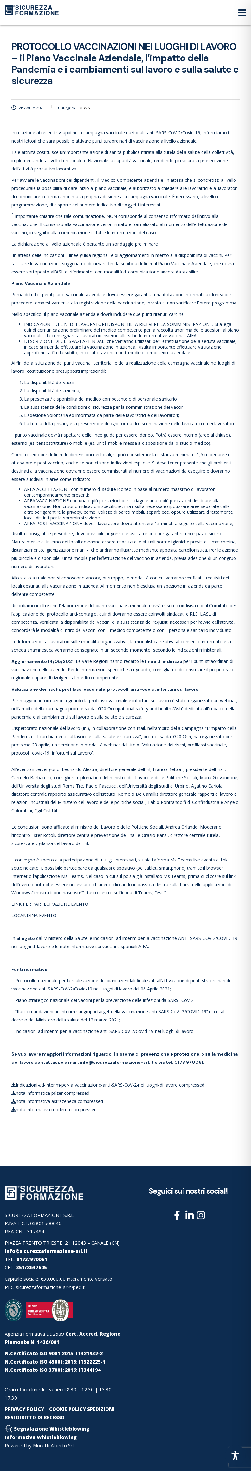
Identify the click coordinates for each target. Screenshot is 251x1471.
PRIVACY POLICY (24, 1409)
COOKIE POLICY (67, 1409)
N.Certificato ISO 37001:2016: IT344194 (53, 1370)
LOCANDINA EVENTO (33, 915)
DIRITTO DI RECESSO (40, 1417)
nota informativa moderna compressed (54, 1109)
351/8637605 (31, 1267)
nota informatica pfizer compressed (50, 1093)
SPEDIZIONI (100, 1409)
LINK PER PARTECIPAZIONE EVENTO (49, 904)
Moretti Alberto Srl (53, 1445)
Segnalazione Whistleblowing (51, 1428)
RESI (10, 1417)
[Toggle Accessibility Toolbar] (235, 1455)
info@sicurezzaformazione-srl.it (117, 1062)
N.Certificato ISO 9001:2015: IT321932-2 (54, 1353)
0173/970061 (31, 1259)
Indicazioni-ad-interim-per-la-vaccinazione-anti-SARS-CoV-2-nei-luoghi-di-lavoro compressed (107, 1085)
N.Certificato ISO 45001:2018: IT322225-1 (55, 1361)
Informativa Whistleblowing (41, 1437)
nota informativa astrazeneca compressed (57, 1101)
